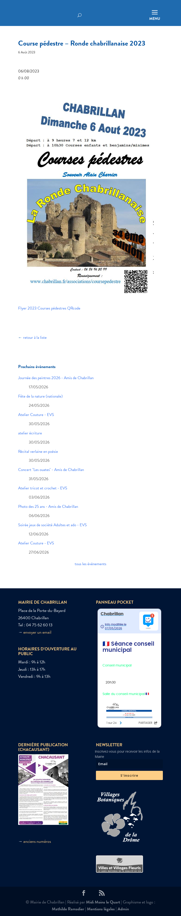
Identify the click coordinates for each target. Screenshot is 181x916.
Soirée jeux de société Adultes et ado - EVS (52, 525)
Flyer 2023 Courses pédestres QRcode (49, 308)
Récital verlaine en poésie (38, 451)
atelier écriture (30, 433)
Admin (123, 909)
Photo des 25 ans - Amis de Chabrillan (48, 506)
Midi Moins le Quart (103, 902)
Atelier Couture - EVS (36, 415)
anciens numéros (37, 841)
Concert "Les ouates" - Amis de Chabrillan (51, 470)
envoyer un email (37, 632)
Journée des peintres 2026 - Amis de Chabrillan (56, 378)
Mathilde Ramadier (68, 909)
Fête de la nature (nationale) (40, 396)
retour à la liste (35, 337)
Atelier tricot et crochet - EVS (42, 488)
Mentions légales (101, 909)
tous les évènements (90, 564)
